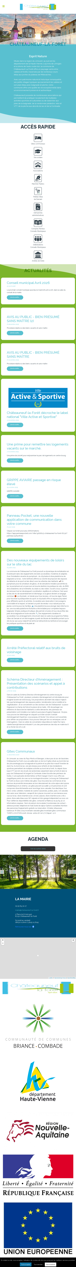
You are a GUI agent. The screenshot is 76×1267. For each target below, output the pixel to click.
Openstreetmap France (60, 978)
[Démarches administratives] (38, 213)
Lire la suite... (15, 297)
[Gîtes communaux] (38, 142)
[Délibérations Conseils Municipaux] (38, 245)
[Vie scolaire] (38, 156)
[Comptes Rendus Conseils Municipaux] (38, 228)
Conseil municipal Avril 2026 (28, 283)
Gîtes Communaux (21, 751)
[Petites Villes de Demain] (38, 197)
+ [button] (3, 940)
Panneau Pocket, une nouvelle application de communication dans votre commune (34, 520)
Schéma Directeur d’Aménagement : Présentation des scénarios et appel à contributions (36, 683)
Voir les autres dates (38, 849)
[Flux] (38, 7)
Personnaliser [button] (50, 1264)
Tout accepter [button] (25, 1264)
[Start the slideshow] (70, 872)
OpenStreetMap (71, 978)
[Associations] (38, 169)
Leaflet (50, 978)
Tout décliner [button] (38, 1264)
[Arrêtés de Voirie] (38, 259)
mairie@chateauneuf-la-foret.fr (27, 910)
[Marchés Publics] (38, 182)
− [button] (3, 943)
